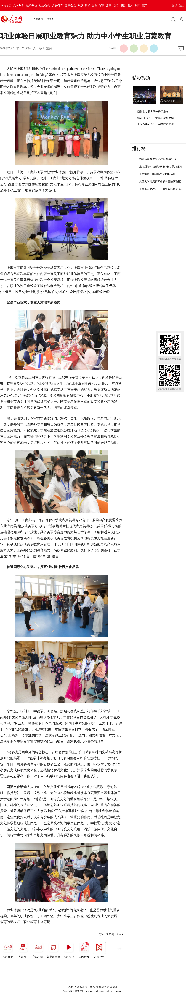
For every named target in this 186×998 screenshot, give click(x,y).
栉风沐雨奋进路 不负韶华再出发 (157, 159)
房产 (144, 5)
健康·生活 (70, 5)
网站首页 (6, 5)
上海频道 (49, 19)
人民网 (36, 19)
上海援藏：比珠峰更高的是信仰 (157, 174)
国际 (94, 5)
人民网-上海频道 (42, 48)
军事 (101, 5)
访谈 (87, 5)
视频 (123, 5)
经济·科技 (31, 5)
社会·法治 (44, 5)
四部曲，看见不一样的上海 (153, 111)
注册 (181, 5)
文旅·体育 (57, 5)
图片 (130, 5)
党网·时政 (18, 5)
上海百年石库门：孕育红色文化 (155, 124)
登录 (174, 5)
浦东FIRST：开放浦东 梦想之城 (155, 118)
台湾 (115, 5)
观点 (80, 5)
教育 (137, 5)
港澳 (108, 5)
